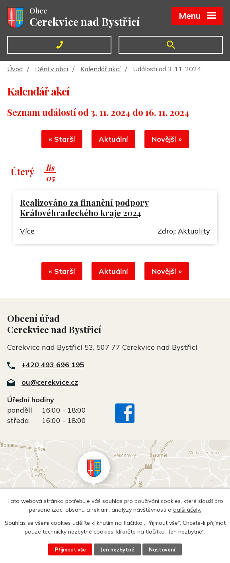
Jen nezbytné (117, 549)
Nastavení (162, 549)
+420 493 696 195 (52, 364)
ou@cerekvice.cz (49, 382)
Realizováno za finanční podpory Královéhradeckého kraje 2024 (84, 207)
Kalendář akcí (100, 69)
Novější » (167, 139)
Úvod (15, 69)
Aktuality (194, 231)
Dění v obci (51, 69)
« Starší (62, 139)
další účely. (187, 509)
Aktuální (113, 139)
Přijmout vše (70, 549)
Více (27, 231)
